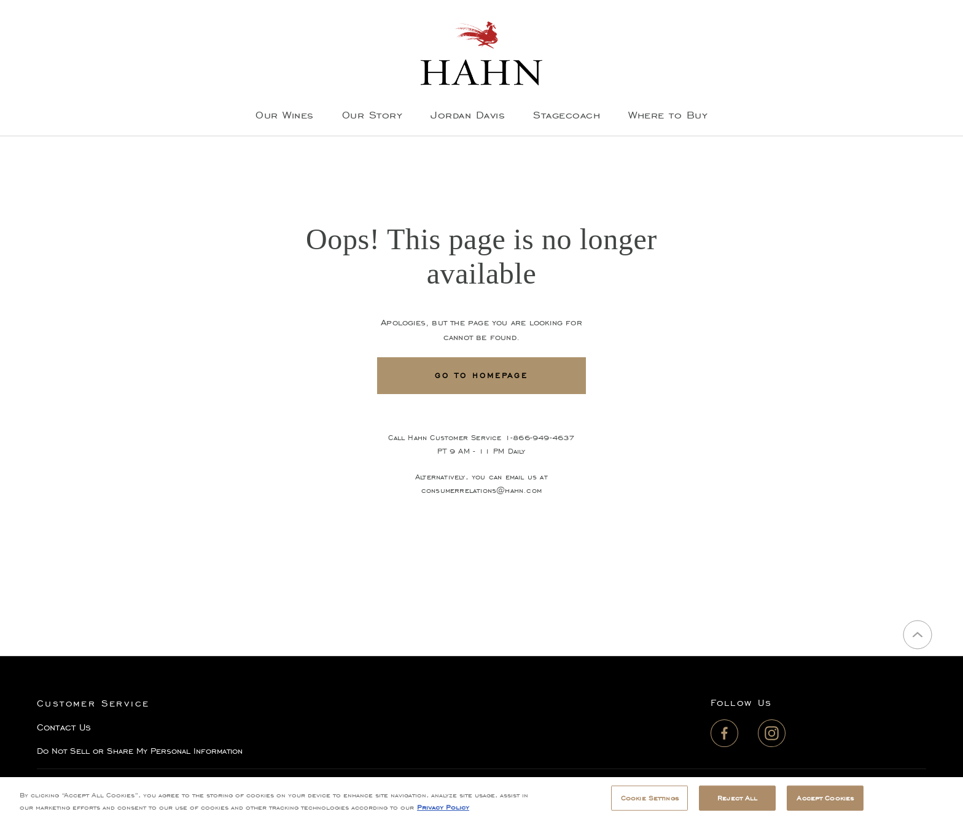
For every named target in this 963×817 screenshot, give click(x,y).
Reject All (737, 803)
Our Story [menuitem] (372, 115)
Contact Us (64, 727)
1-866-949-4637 (540, 437)
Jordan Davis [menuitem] (468, 115)
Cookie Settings (650, 803)
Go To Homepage (481, 375)
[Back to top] (917, 634)
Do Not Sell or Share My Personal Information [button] (140, 751)
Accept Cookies (825, 803)
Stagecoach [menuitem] (566, 115)
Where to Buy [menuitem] (668, 115)
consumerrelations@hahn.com (481, 490)
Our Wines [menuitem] (284, 115)
